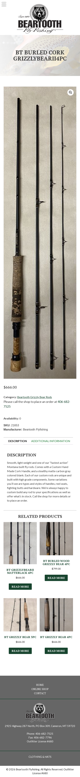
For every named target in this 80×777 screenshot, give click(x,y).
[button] (70, 92)
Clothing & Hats (40, 756)
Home (40, 685)
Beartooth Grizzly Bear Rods (34, 397)
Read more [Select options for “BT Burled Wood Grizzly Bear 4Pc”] (56, 578)
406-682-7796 (43, 737)
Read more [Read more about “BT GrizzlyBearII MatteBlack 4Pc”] (20, 587)
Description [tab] (17, 441)
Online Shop (40, 689)
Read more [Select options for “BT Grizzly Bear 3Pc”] (20, 651)
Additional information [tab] (50, 441)
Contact (40, 693)
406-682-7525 (44, 733)
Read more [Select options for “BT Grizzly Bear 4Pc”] (56, 651)
